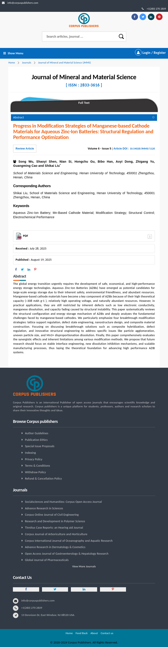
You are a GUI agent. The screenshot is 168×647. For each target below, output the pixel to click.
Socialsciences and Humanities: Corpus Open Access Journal (63, 502)
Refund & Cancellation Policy (43, 478)
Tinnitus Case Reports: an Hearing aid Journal (54, 527)
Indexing (30, 453)
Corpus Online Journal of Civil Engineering (52, 515)
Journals (26, 62)
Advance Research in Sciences (44, 508)
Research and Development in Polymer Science (55, 521)
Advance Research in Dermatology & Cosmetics (55, 547)
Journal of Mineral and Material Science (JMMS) (64, 62)
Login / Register (150, 53)
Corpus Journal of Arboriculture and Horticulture (56, 534)
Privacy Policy (33, 459)
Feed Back (82, 633)
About (94, 633)
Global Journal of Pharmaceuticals (47, 560)
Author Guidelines (36, 433)
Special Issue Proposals (39, 446)
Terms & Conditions (37, 466)
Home (11, 62)
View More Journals (84, 566)
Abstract (18, 117)
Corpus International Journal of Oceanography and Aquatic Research (69, 541)
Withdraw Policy (35, 472)
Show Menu (13, 53)
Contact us (107, 633)
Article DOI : (134, 148)
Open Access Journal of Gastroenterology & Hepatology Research (66, 554)
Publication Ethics (36, 440)
